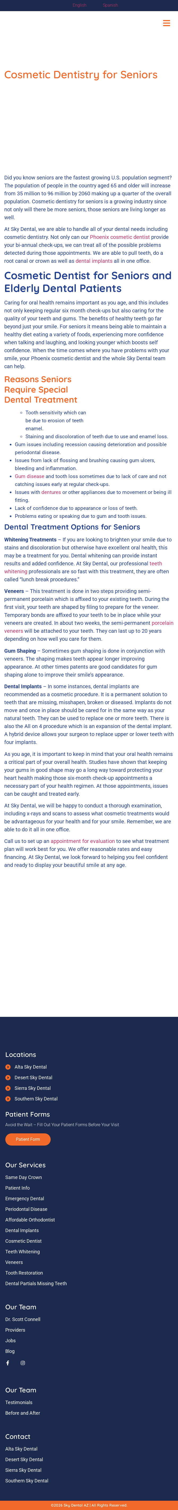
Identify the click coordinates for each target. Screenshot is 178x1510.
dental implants (94, 261)
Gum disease (29, 476)
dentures (51, 492)
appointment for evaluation (83, 841)
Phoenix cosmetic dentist (120, 237)
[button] (167, 23)
